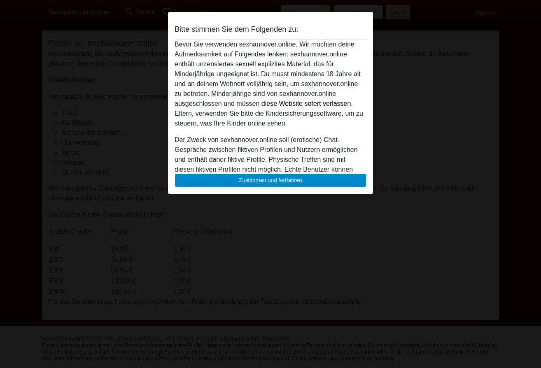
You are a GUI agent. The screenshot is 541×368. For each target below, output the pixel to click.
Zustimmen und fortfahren (270, 180)
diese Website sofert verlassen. (307, 103)
